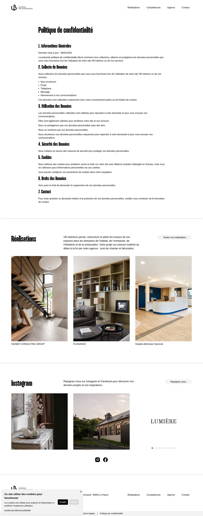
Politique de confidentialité (111, 513)
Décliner (74, 502)
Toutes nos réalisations (174, 237)
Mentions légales (87, 513)
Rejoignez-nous (178, 382)
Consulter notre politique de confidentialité (17, 510)
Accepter (62, 502)
